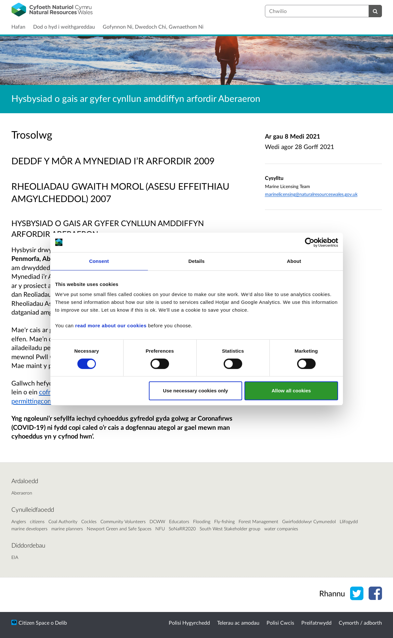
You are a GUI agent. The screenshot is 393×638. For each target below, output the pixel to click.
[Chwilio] (375, 11)
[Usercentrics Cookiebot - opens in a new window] (309, 242)
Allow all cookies (291, 390)
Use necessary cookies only (195, 390)
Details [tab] (197, 261)
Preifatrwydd (316, 622)
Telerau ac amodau (238, 622)
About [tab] (294, 261)
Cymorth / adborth (360, 622)
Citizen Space (34, 622)
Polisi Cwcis (280, 622)
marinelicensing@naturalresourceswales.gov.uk (311, 194)
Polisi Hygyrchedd (189, 622)
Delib (61, 622)
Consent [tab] (99, 261)
